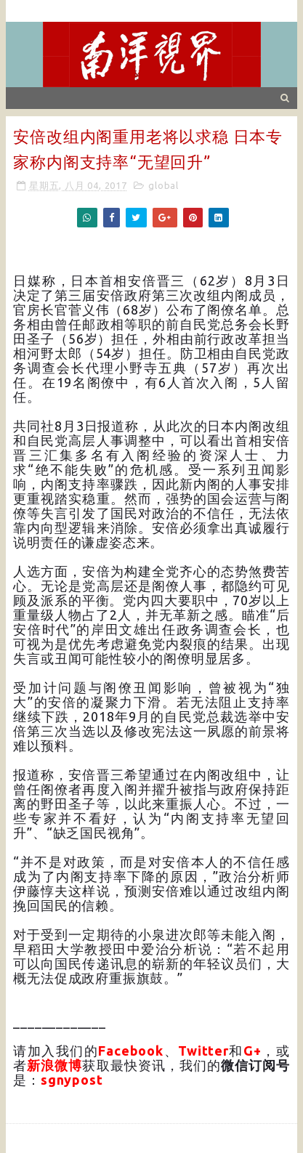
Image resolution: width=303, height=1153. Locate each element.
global (163, 185)
